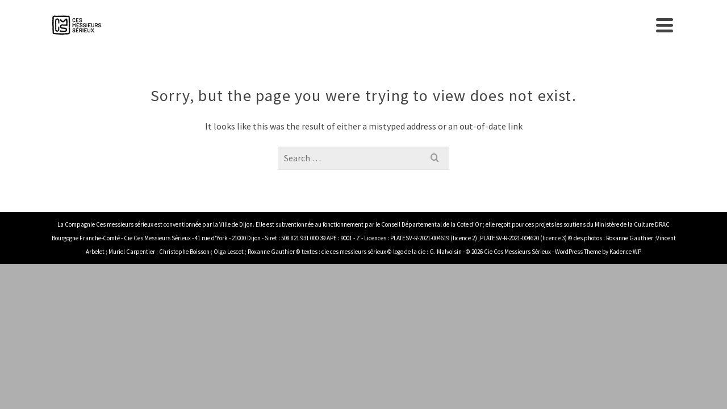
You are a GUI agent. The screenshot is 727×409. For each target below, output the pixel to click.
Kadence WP (625, 258)
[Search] (667, 28)
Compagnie (356, 28)
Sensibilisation (553, 28)
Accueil (303, 28)
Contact (629, 28)
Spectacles (427, 28)
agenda (490, 28)
